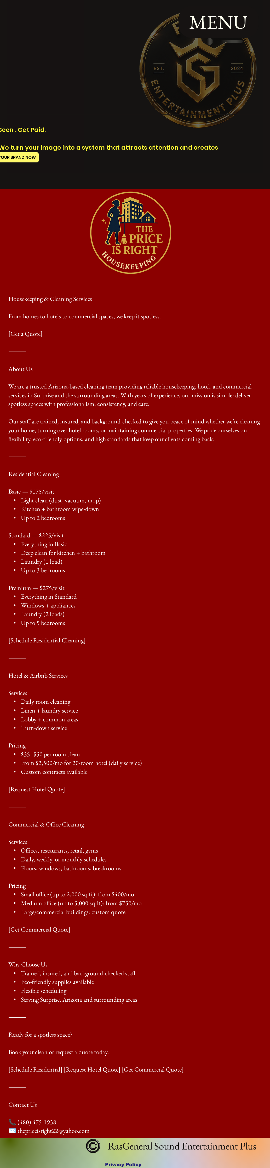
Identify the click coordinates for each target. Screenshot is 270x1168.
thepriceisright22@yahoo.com (54, 1131)
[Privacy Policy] (123, 1164)
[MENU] (218, 22)
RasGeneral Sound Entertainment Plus (181, 1146)
